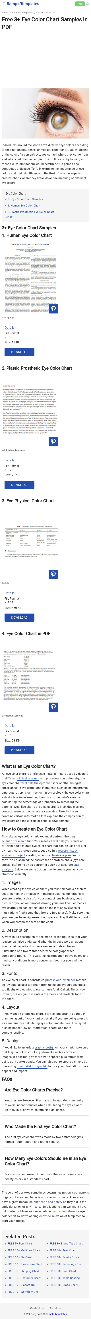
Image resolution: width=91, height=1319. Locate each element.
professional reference (60, 980)
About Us (55, 1308)
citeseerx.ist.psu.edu (12, 716)
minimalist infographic (32, 1066)
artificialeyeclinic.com (13, 450)
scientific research (14, 841)
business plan (61, 855)
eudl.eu (5, 583)
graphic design (45, 1047)
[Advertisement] (45, 59)
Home (5, 12)
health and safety (50, 1202)
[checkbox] (4, 3)
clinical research (28, 778)
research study (68, 850)
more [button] (9, 217)
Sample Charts (43, 12)
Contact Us (37, 1308)
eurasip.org (8, 317)
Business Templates (22, 12)
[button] (87, 3)
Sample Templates (56, 1314)
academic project (13, 855)
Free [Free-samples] (80, 3)
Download (19, 352)
